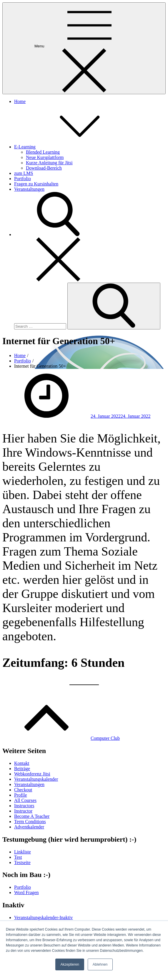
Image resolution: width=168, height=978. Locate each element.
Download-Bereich (44, 167)
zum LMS (23, 173)
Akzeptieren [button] (69, 964)
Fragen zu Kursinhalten (36, 183)
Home (20, 101)
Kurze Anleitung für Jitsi (49, 162)
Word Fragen (26, 892)
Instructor (23, 810)
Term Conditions (30, 821)
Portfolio (22, 178)
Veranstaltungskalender (36, 779)
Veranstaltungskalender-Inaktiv (43, 917)
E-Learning (69, 146)
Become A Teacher (31, 816)
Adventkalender (29, 826)
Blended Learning (43, 152)
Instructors (24, 805)
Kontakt (21, 763)
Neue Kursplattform (45, 157)
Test (18, 857)
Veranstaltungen (29, 189)
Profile (20, 795)
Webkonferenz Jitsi (32, 773)
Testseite (22, 862)
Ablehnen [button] (100, 964)
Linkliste (22, 851)
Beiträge (22, 768)
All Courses (25, 800)
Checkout (23, 789)
